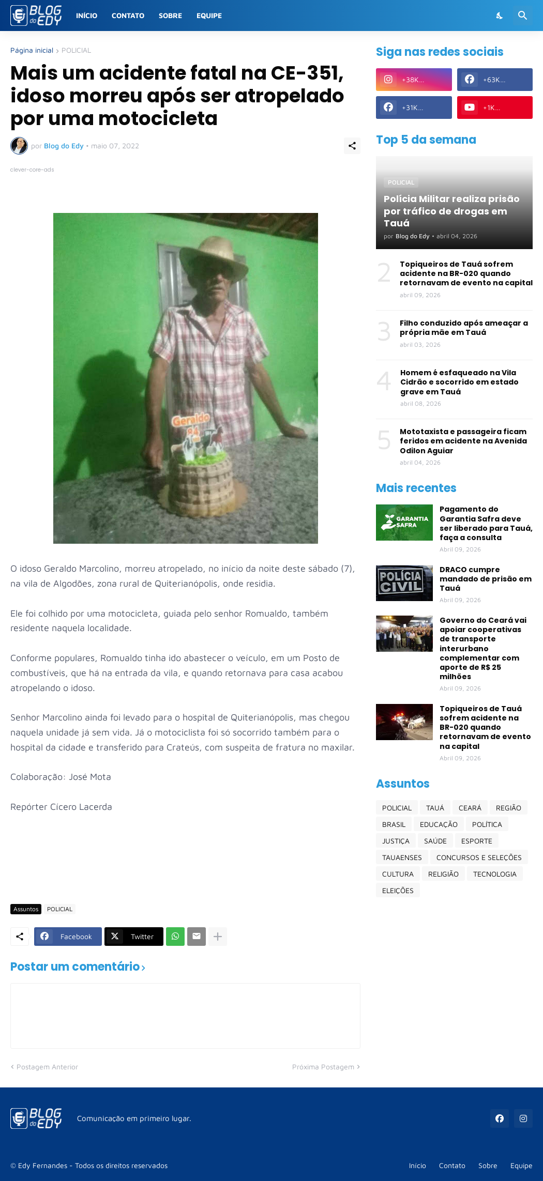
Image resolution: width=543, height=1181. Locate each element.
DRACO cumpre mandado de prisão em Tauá (486, 579)
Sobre (170, 15)
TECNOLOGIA (495, 873)
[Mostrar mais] (217, 936)
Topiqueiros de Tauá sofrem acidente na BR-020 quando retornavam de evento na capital (466, 273)
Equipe (209, 15)
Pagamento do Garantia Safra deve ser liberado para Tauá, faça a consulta (486, 523)
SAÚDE (435, 840)
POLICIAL (76, 50)
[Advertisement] (198, 865)
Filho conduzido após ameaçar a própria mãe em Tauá (464, 327)
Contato (128, 15)
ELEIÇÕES (398, 890)
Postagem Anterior (47, 1066)
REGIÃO (508, 807)
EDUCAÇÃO (439, 824)
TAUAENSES (402, 857)
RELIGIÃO (443, 873)
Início (86, 15)
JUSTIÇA (396, 840)
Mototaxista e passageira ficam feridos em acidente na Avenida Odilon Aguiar (463, 441)
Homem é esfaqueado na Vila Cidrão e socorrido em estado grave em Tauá (459, 382)
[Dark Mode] (500, 15)
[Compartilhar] (352, 145)
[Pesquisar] (523, 15)
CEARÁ (470, 807)
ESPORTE (476, 840)
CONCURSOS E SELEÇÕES (479, 857)
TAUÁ (435, 807)
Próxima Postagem (323, 1066)
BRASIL (393, 824)
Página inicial (31, 50)
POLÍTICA (487, 824)
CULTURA (398, 873)
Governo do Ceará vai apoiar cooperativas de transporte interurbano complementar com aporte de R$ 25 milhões (483, 648)
